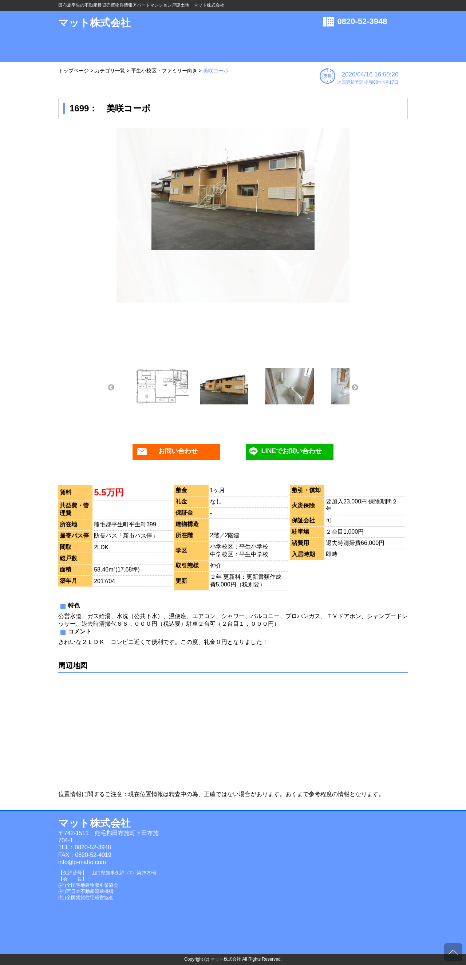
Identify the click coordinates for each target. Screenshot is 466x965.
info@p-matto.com (82, 862)
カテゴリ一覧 (110, 71)
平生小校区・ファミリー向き (164, 71)
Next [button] (355, 387)
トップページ (73, 71)
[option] (233, 189)
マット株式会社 (94, 22)
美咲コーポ (216, 71)
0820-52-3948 (362, 21)
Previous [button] (111, 387)
